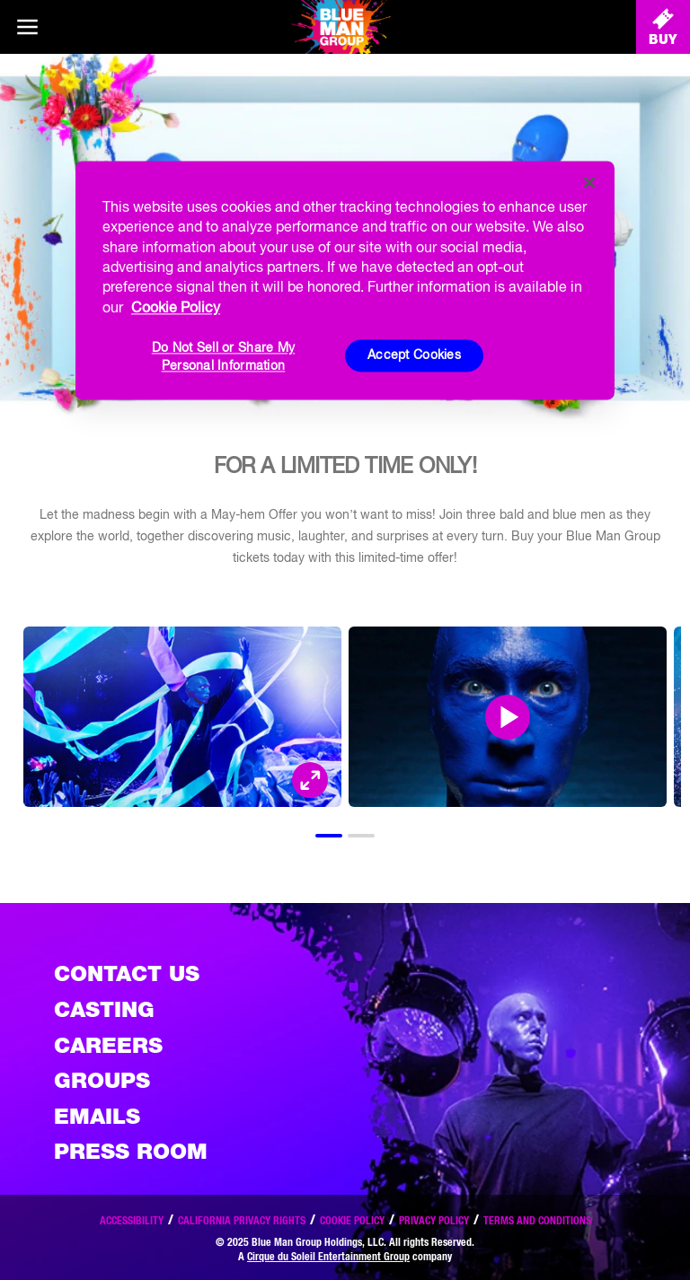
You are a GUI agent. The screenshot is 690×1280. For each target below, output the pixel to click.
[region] (345, 280)
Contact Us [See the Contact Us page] (126, 973)
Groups (102, 1080)
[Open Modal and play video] (507, 717)
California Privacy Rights (241, 1220)
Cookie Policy (352, 1220)
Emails (97, 1116)
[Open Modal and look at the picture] (310, 780)
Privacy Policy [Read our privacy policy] (434, 1220)
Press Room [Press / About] (131, 1151)
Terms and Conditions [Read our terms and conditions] (537, 1220)
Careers (108, 1045)
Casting (104, 1009)
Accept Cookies (414, 355)
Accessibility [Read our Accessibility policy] (132, 1220)
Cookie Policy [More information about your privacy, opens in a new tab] (175, 307)
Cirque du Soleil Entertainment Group (328, 1256)
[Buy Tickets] (663, 27)
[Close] (589, 182)
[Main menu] (27, 27)
